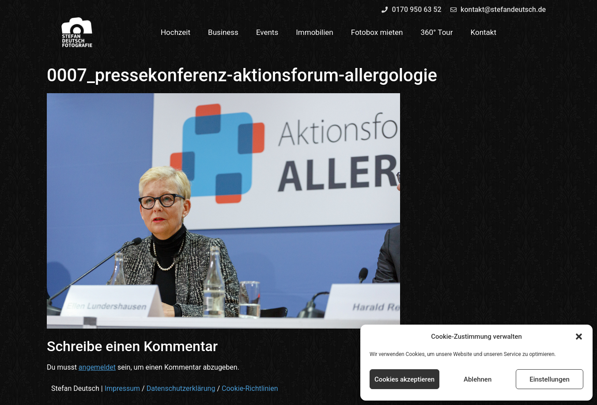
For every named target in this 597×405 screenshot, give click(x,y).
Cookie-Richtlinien (250, 388)
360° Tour (436, 32)
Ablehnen (477, 379)
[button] (578, 336)
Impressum (122, 388)
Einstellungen (549, 379)
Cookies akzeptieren (404, 379)
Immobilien (314, 32)
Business (223, 32)
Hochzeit (175, 32)
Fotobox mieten (377, 32)
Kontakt (484, 32)
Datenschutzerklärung (181, 388)
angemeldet (97, 367)
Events (267, 32)
